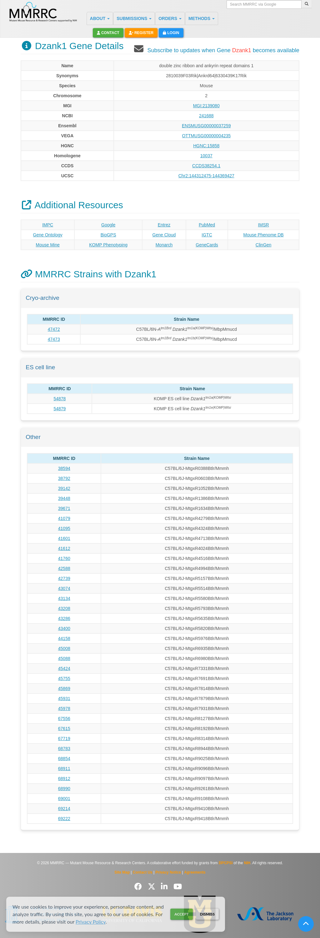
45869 (64, 688)
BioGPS (108, 234)
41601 (64, 538)
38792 (64, 478)
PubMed (207, 224)
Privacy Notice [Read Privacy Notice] (168, 872)
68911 (64, 768)
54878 (59, 398)
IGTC (207, 234)
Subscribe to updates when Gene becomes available (223, 50)
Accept (181, 914)
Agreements (195, 872)
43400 (64, 628)
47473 (54, 339)
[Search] (306, 4)
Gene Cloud (164, 234)
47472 (54, 329)
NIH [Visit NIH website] (247, 863)
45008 (64, 648)
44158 (64, 638)
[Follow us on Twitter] (153, 886)
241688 (206, 115)
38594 (64, 468)
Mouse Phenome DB (263, 234)
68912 (64, 778)
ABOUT (100, 18)
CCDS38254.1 (206, 165)
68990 (64, 788)
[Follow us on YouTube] (177, 886)
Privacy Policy (91, 922)
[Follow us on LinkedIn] (165, 886)
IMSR (263, 224)
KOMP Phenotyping (108, 244)
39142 (64, 488)
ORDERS (170, 18)
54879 (59, 408)
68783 (64, 748)
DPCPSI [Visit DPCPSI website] (225, 863)
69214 (64, 808)
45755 (64, 678)
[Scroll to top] (306, 924)
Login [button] (171, 33)
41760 (64, 558)
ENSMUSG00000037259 (206, 125)
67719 (64, 738)
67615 (64, 728)
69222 (64, 818)
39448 (64, 498)
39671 (64, 508)
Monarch (164, 244)
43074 (64, 588)
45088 (64, 658)
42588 (64, 568)
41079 (64, 518)
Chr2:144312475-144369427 (206, 175)
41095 (64, 528)
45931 (64, 698)
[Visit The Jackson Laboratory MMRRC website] (265, 914)
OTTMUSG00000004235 (206, 135)
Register (141, 33)
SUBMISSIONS (134, 18)
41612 (64, 548)
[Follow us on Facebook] (139, 886)
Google (108, 224)
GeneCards (207, 244)
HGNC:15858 (206, 145)
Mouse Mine (48, 244)
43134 (64, 598)
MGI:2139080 (206, 105)
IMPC (47, 224)
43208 (64, 608)
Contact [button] (108, 33)
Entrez (164, 224)
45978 (64, 708)
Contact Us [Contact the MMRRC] (142, 872)
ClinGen (264, 244)
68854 (64, 758)
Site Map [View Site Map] (122, 872)
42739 (64, 578)
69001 (64, 798)
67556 (64, 718)
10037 (206, 155)
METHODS (201, 18)
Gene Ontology (47, 234)
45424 (64, 668)
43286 (64, 618)
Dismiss (207, 914)
